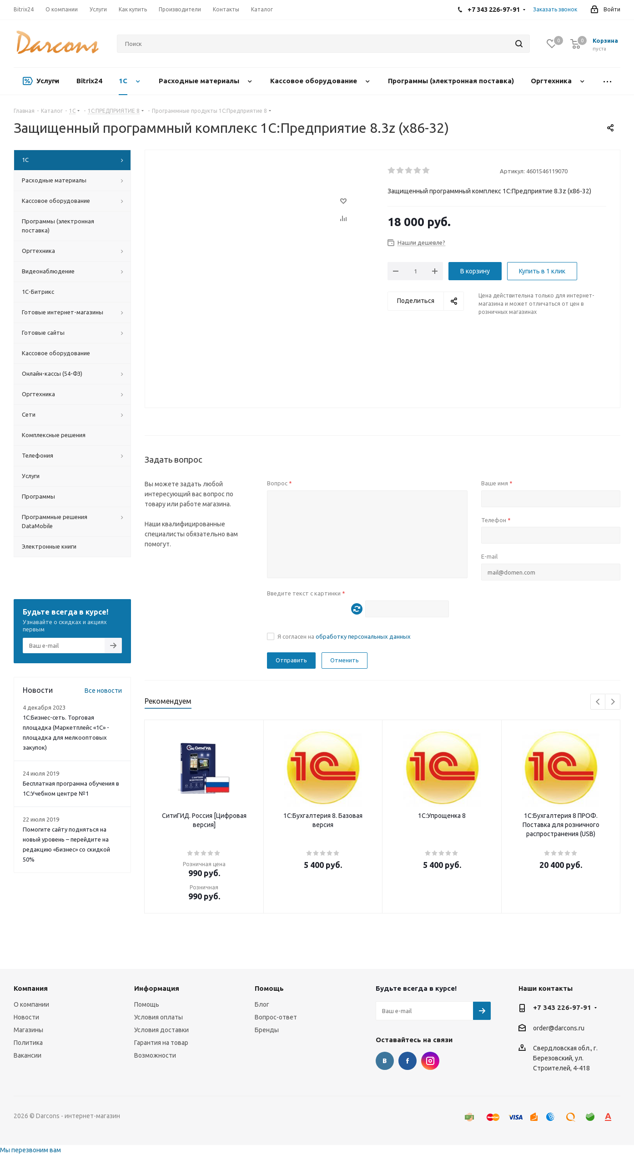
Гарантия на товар (161, 1042)
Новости (26, 1017)
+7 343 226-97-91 (562, 1007)
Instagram (430, 1061)
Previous (598, 702)
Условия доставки (161, 1030)
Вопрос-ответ (276, 1017)
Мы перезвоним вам (30, 1150)
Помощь (146, 1004)
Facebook (407, 1061)
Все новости (103, 690)
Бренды (267, 1030)
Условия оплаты (158, 1017)
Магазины (28, 1030)
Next (612, 702)
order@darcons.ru (558, 1028)
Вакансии (27, 1055)
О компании (31, 1004)
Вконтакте (385, 1061)
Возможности (155, 1055)
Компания (31, 988)
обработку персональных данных (363, 636)
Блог (262, 1004)
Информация (156, 988)
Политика (28, 1042)
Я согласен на (344, 636)
